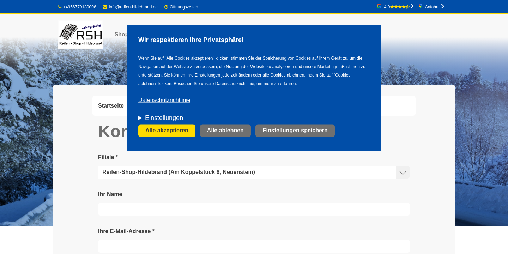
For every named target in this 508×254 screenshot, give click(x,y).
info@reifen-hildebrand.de (130, 7)
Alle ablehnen (225, 131)
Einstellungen (164, 118)
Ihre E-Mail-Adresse (126, 231)
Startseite (111, 106)
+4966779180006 (77, 7)
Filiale (108, 157)
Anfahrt (432, 7)
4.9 (397, 7)
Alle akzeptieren (166, 131)
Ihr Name (110, 194)
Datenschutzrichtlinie (164, 100)
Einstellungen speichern (295, 131)
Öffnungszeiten (184, 7)
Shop (121, 34)
